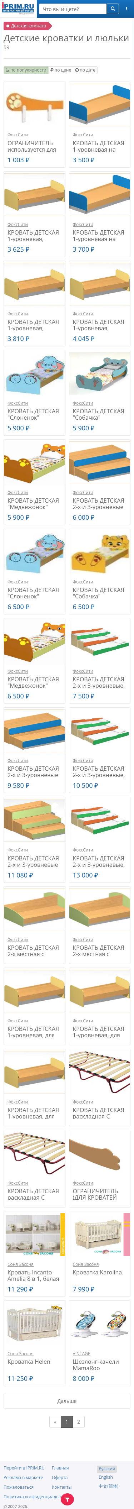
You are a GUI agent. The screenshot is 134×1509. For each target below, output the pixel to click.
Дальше (67, 1401)
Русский (107, 1469)
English (106, 1477)
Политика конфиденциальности (37, 1497)
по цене (60, 70)
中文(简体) (108, 1486)
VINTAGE (81, 1354)
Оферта (60, 1477)
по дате (85, 70)
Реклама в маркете (23, 1477)
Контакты (62, 1487)
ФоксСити (18, 135)
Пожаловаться (19, 1487)
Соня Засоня (21, 1264)
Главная (60, 1468)
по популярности (26, 70)
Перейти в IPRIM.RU (24, 1468)
